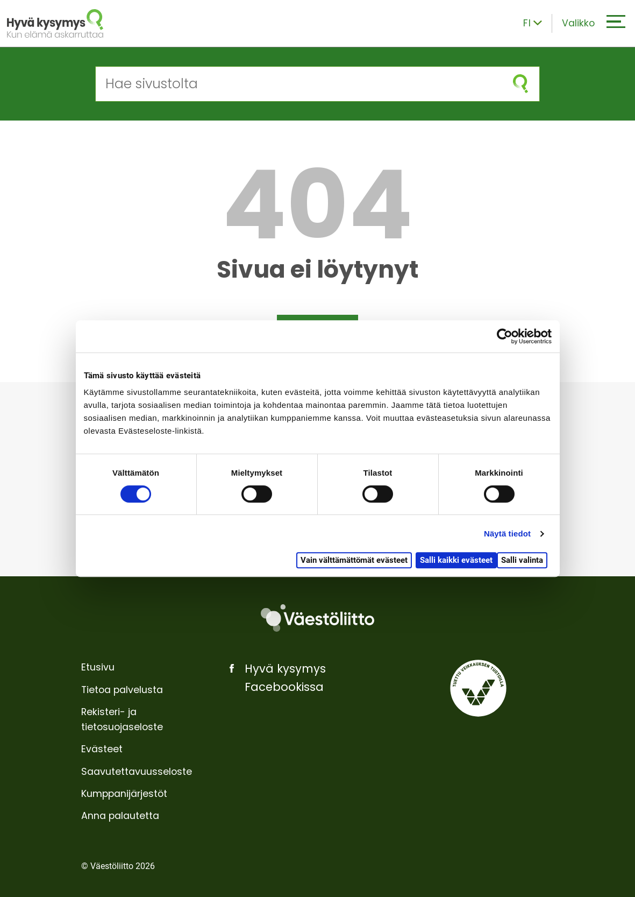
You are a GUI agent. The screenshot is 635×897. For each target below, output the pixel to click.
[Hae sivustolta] (298, 84)
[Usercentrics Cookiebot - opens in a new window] (505, 336)
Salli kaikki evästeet (456, 560)
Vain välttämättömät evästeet (354, 560)
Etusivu (98, 667)
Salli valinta (522, 560)
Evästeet (102, 749)
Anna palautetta (120, 815)
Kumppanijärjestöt (124, 793)
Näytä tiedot (507, 533)
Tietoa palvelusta (122, 689)
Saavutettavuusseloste (136, 771)
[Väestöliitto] (317, 617)
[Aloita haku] (520, 84)
